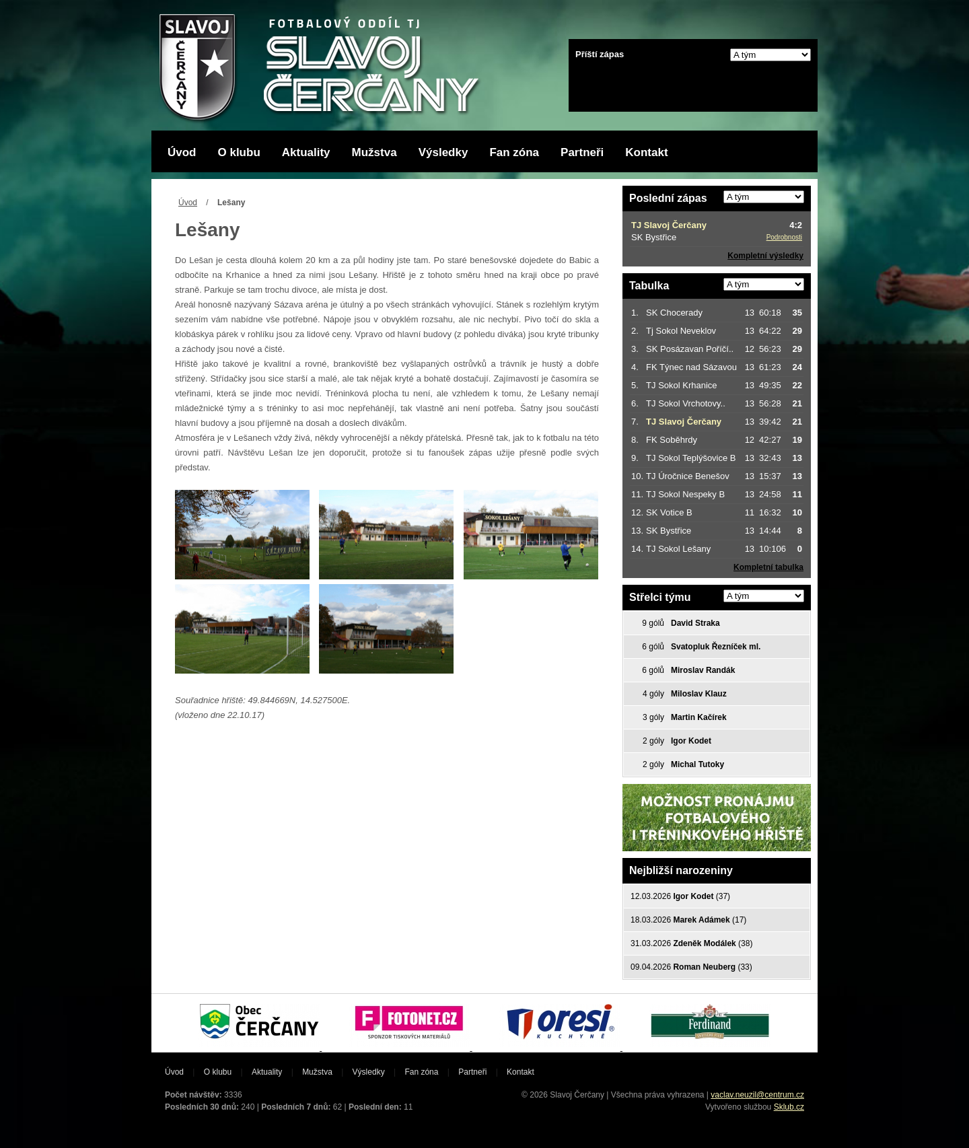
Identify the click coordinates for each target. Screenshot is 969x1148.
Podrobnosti (784, 237)
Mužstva (374, 152)
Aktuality (306, 152)
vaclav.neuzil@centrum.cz (757, 1095)
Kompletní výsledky (765, 255)
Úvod (182, 152)
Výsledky (443, 152)
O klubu (239, 152)
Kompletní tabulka (768, 567)
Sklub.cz (789, 1107)
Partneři (582, 152)
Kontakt (646, 152)
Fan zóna (514, 152)
